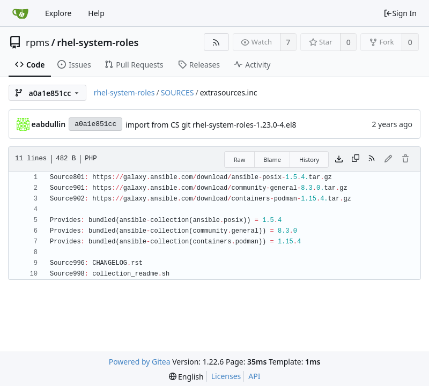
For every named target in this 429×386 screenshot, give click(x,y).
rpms (37, 42)
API (254, 376)
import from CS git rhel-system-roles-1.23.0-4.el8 (210, 125)
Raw (240, 159)
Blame (272, 159)
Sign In (400, 13)
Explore (58, 13)
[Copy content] (355, 159)
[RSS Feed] (216, 42)
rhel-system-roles (97, 42)
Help (96, 13)
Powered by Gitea (140, 362)
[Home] (20, 13)
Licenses (226, 376)
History (309, 159)
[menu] (186, 377)
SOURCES (177, 92)
